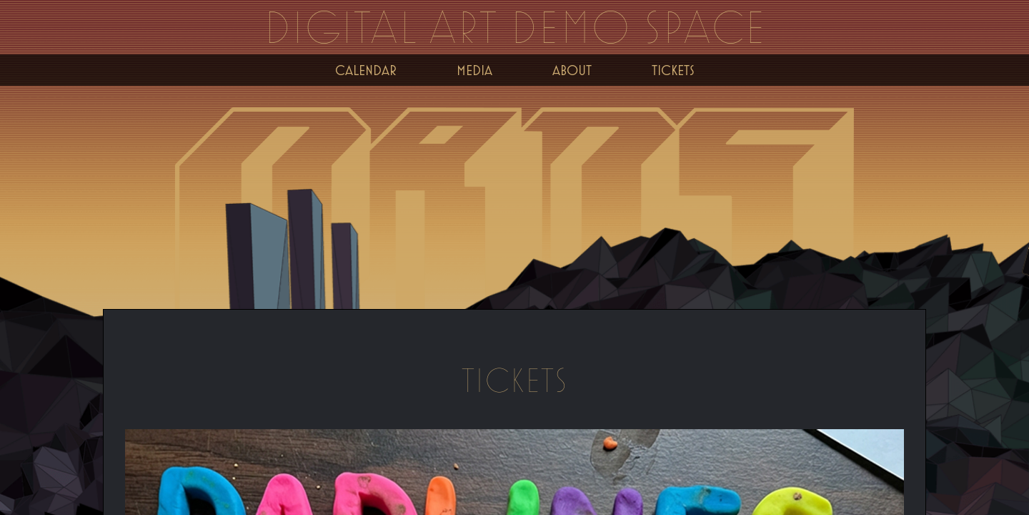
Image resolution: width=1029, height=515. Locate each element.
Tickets (673, 70)
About (572, 70)
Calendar (366, 70)
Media (474, 70)
